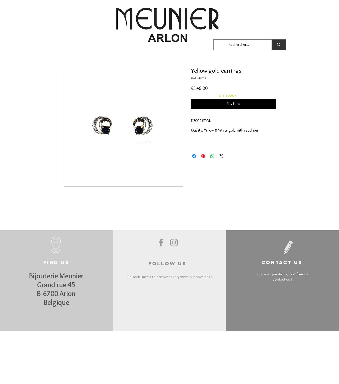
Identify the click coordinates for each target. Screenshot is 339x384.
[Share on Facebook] (194, 156)
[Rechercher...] (239, 45)
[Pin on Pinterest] (203, 156)
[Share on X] (221, 156)
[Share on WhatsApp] (212, 156)
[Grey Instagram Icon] (174, 242)
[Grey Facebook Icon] (161, 242)
